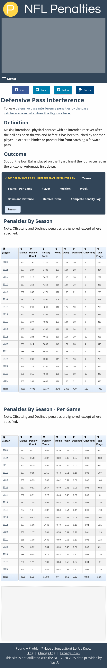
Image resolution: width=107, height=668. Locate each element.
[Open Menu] (4, 78)
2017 (5, 321)
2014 (5, 299)
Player (46, 188)
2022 (5, 358)
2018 (5, 329)
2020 (5, 344)
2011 (5, 277)
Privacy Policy (70, 653)
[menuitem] (86, 178)
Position (65, 188)
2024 (5, 373)
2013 (5, 292)
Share (20, 90)
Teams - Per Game (20, 188)
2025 (5, 381)
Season (12, 209)
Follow (63, 90)
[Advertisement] (53, 45)
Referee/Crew (52, 199)
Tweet (41, 90)
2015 (5, 306)
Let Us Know (82, 648)
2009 (5, 262)
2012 (5, 284)
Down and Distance (21, 199)
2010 (5, 269)
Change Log (46, 653)
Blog (30, 653)
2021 (5, 351)
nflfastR (53, 662)
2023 (5, 366)
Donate (85, 90)
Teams (86, 178)
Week (84, 188)
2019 (5, 336)
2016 (5, 314)
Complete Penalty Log (86, 199)
